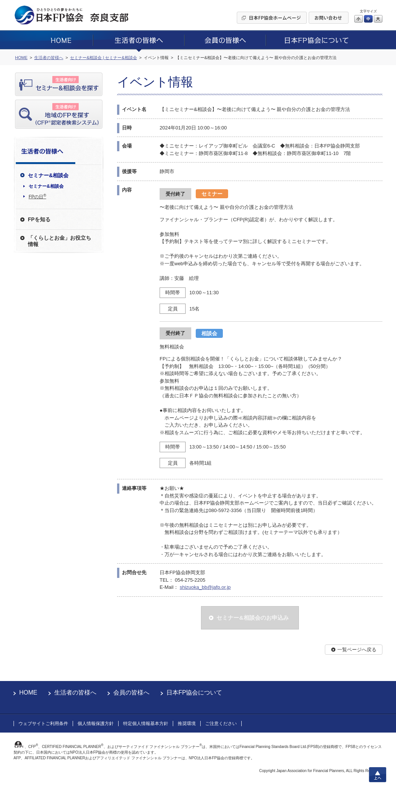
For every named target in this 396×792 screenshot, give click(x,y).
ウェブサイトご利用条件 (43, 723)
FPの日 (37, 196)
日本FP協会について (194, 692)
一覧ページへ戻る (356, 649)
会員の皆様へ (131, 692)
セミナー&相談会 (46, 186)
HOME (28, 692)
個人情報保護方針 (96, 723)
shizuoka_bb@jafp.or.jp (205, 587)
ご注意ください (221, 723)
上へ (378, 775)
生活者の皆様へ (75, 692)
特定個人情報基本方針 (145, 723)
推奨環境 (187, 723)
